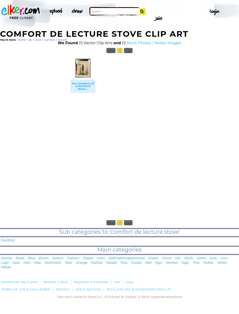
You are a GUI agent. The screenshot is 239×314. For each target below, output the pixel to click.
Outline (96, 262)
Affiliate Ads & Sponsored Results (139, 289)
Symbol (171, 262)
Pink (124, 262)
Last (128, 50)
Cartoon (73, 258)
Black (20, 258)
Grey (213, 258)
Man (27, 262)
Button (58, 258)
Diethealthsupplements (127, 258)
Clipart (88, 258)
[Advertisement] (35, 126)
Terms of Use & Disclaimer (25, 289)
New (68, 262)
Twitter (208, 262)
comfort (49, 39)
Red (148, 262)
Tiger (185, 262)
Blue (31, 258)
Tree (196, 262)
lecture (62, 39)
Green (201, 258)
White (222, 262)
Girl (177, 258)
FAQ (129, 282)
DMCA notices (88, 289)
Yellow (6, 267)
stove (38, 39)
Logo (5, 262)
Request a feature (91, 282)
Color (101, 258)
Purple (136, 262)
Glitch (188, 258)
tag (117, 282)
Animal (6, 258)
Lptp (16, 262)
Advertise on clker (19, 282)
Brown (44, 258)
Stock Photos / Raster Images (154, 43)
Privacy (63, 289)
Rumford (7, 240)
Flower (153, 258)
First (111, 50)
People (111, 262)
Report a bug (55, 282)
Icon (224, 258)
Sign (158, 262)
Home (22, 39)
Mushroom (53, 262)
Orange (81, 262)
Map (37, 262)
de (30, 39)
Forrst (166, 258)
